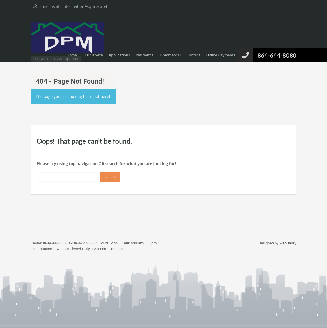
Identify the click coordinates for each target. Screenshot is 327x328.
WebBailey (288, 243)
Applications (119, 55)
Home (71, 55)
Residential (145, 55)
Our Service (93, 55)
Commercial (170, 55)
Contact (193, 55)
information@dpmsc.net (84, 6)
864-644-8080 (276, 55)
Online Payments (220, 55)
